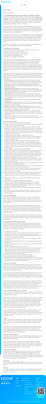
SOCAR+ (27, 389)
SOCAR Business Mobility (30, 391)
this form (39, 298)
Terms (37, 380)
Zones (23, 380)
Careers (17, 383)
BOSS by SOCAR (28, 393)
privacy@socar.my (12, 371)
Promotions (18, 386)
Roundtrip (27, 380)
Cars (23, 378)
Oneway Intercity (28, 384)
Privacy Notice (39, 382)
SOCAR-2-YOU (28, 382)
